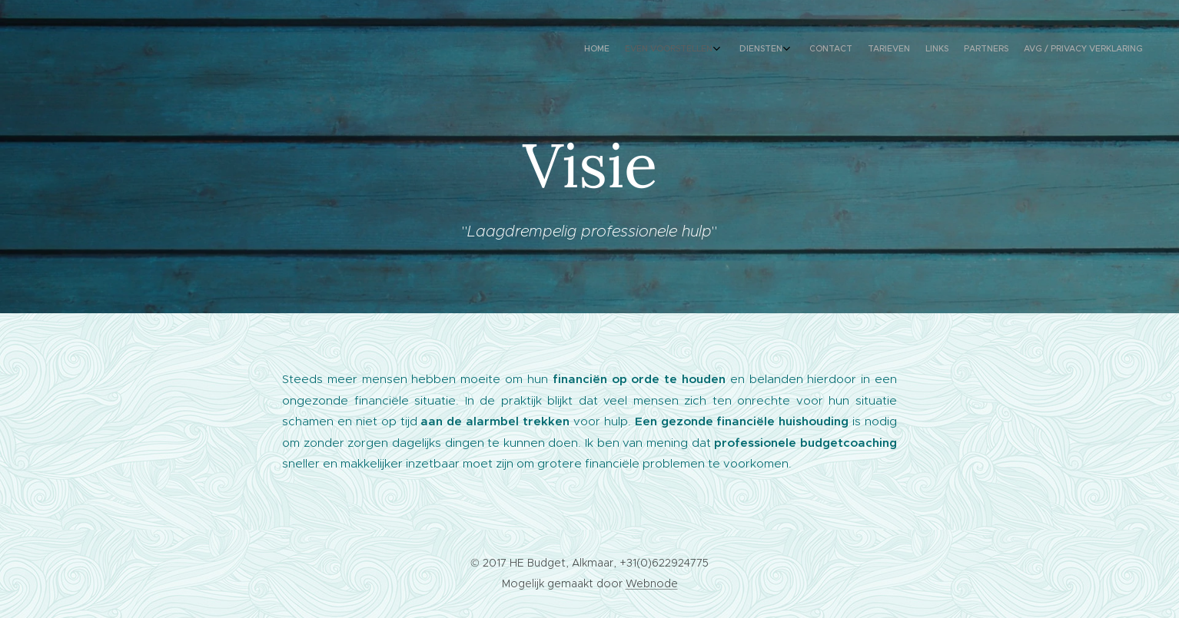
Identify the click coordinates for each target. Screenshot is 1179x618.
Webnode (652, 583)
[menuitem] (1014, 50)
